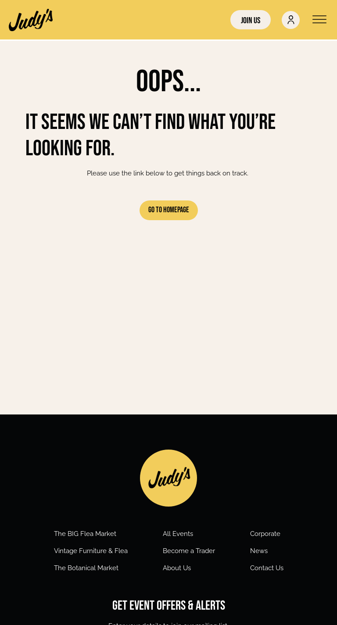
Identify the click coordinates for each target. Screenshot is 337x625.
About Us (177, 568)
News (259, 551)
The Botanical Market (86, 568)
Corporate (265, 534)
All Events (178, 534)
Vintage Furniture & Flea (91, 551)
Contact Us (266, 568)
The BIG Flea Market (85, 534)
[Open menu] (319, 19)
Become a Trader (189, 551)
